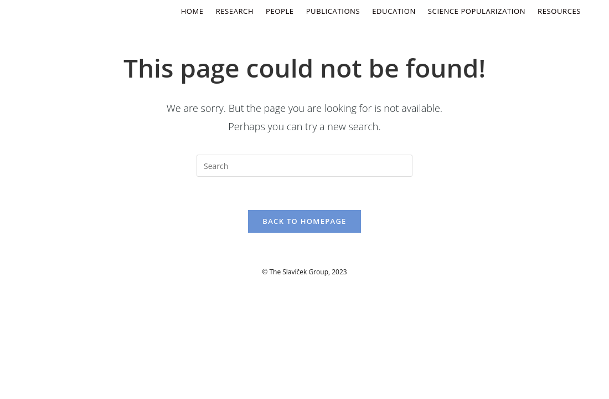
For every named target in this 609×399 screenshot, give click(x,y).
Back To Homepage (304, 221)
